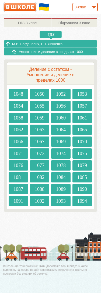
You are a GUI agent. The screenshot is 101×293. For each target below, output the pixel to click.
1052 (61, 94)
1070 (82, 141)
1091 (18, 201)
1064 (61, 129)
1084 (61, 177)
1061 (82, 118)
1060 (61, 118)
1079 (82, 165)
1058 (18, 118)
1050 (39, 94)
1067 (39, 141)
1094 (82, 201)
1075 (82, 153)
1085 (82, 177)
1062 (18, 129)
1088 (39, 189)
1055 (39, 106)
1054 (18, 106)
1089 (61, 189)
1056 (61, 106)
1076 (18, 165)
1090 (82, 189)
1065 (82, 129)
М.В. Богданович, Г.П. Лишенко (37, 44)
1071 (18, 153)
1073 (39, 153)
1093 (61, 201)
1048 (18, 94)
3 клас (27, 23)
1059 (39, 118)
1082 (39, 177)
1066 (18, 141)
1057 (82, 106)
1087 (18, 189)
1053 (82, 94)
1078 (61, 165)
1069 (61, 141)
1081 (18, 177)
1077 (39, 165)
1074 (61, 153)
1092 (39, 201)
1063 (39, 129)
